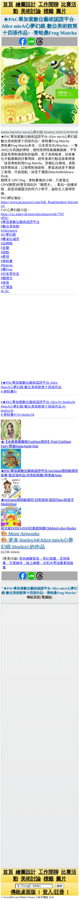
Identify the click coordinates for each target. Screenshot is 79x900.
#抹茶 (5, 282)
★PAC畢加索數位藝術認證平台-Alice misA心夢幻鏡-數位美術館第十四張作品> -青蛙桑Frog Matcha (39, 26)
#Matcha (7, 265)
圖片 (61, 11)
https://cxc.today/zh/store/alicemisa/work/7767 (32, 214)
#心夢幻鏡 (8, 234)
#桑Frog (6, 269)
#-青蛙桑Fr (9, 391)
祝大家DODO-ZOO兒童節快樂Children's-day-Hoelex (38, 528)
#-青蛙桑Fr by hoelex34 (17, 414)
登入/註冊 (53, 892)
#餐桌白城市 (10, 239)
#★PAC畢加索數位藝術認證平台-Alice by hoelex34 (38, 402)
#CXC (5, 291)
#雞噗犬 (7, 278)
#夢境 (5, 256)
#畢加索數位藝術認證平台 (20, 222)
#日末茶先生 (10, 273)
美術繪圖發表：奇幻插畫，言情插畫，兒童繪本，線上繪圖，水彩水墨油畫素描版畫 (38, 563)
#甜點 (5, 252)
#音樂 (5, 248)
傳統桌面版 (23, 892)
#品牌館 (7, 243)
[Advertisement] (39, 336)
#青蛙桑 (7, 261)
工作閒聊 (48, 4)
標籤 (48, 11)
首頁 (8, 4)
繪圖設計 (26, 4)
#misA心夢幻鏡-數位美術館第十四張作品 (31, 387)
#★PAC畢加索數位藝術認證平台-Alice (29, 382)
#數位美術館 (10, 226)
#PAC (5, 218)
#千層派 (7, 287)
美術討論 (31, 11)
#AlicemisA (9, 230)
